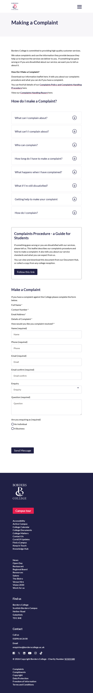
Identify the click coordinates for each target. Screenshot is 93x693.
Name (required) (19, 328)
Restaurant (18, 566)
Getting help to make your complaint (36, 199)
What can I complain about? (31, 117)
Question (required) (20, 397)
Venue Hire (18, 581)
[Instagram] (36, 653)
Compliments (19, 672)
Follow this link (26, 272)
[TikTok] (42, 653)
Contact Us (18, 536)
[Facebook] (15, 653)
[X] (20, 653)
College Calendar (21, 527)
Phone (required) (19, 342)
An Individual (20, 424)
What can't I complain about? (32, 131)
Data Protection (20, 678)
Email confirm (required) (22, 369)
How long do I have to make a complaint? (38, 158)
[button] (79, 5)
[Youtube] (31, 653)
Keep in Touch (19, 545)
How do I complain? (26, 212)
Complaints (18, 669)
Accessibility (19, 520)
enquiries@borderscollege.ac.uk (28, 647)
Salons (16, 575)
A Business (19, 428)
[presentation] (32, 438)
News (15, 560)
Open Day (18, 563)
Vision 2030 (18, 584)
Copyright (18, 675)
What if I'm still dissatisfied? (31, 185)
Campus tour (23, 510)
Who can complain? (26, 145)
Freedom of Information (24, 681)
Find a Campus (20, 542)
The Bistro (18, 578)
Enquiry (15, 383)
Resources (18, 572)
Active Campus (20, 523)
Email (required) (18, 355)
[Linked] (25, 653)
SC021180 (70, 659)
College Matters (21, 533)
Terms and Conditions (23, 684)
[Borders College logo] (14, 6)
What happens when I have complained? (38, 172)
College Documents (22, 530)
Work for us (19, 588)
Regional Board (20, 569)
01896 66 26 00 (20, 638)
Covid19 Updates (21, 539)
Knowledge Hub (20, 548)
